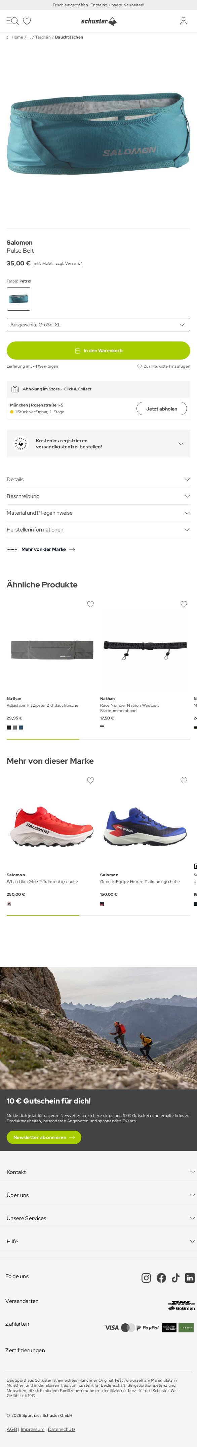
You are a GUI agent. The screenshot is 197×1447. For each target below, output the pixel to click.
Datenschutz (61, 1429)
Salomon (20, 242)
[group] (98, 133)
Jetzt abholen (161, 409)
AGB (12, 1429)
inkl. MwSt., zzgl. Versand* (58, 263)
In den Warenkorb (98, 350)
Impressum (33, 1429)
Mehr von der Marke (44, 549)
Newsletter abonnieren (39, 1137)
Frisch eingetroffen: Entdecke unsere (88, 5)
